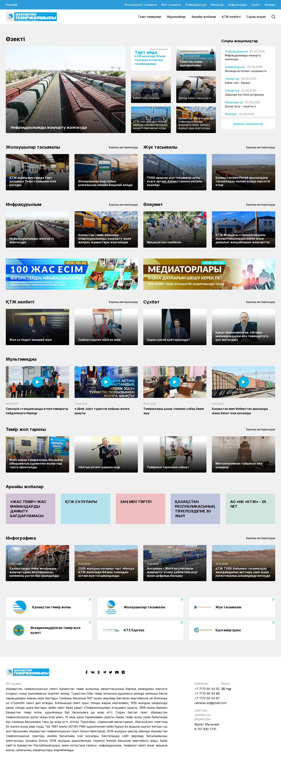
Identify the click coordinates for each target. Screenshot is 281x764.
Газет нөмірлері (149, 16)
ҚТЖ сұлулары (81, 502)
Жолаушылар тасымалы (140, 4)
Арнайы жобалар (203, 16)
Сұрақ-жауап (256, 16)
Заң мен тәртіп (135, 502)
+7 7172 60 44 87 (207, 698)
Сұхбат (255, 4)
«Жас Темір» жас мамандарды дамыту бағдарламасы (28, 509)
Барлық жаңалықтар (248, 124)
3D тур (226, 689)
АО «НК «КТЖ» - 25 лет (248, 504)
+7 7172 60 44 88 (207, 693)
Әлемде (270, 4)
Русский (11, 4)
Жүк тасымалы (171, 4)
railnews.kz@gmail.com (210, 703)
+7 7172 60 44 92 (207, 689)
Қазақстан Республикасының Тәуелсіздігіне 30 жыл (195, 509)
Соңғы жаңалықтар (239, 41)
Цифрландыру (237, 4)
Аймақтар (217, 4)
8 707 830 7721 (205, 729)
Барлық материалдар (123, 147)
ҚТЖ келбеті (231, 16)
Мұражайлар (176, 16)
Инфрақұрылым (195, 4)
